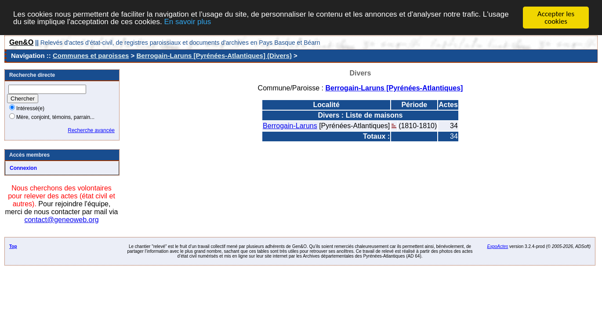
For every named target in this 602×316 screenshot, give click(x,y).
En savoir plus (187, 22)
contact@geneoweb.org (61, 219)
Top (13, 246)
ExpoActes (497, 246)
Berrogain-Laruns (290, 125)
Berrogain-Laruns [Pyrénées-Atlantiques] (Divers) (214, 55)
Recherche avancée (91, 130)
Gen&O (21, 42)
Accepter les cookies (555, 17)
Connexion (23, 168)
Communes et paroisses (91, 55)
